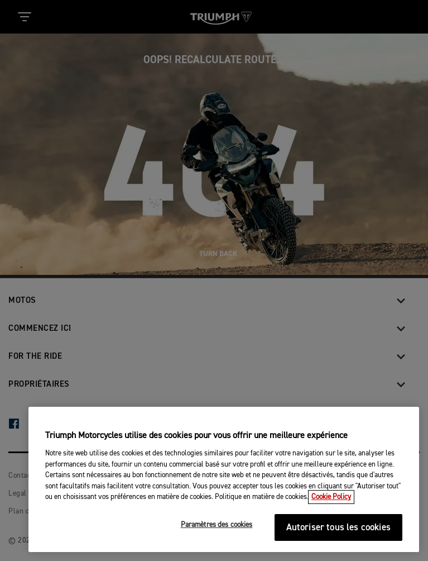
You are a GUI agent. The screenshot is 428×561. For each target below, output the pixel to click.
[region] (223, 479)
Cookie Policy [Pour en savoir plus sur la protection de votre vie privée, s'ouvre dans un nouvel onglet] (331, 497)
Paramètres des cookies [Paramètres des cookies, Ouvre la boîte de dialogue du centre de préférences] (217, 525)
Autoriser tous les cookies (338, 528)
